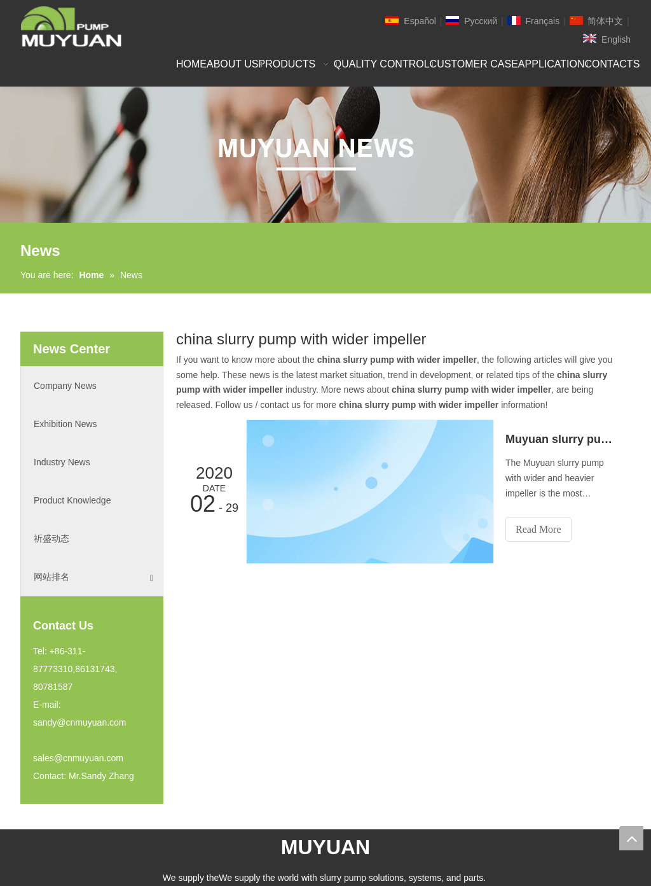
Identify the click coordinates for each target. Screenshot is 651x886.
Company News (65, 386)
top (631, 838)
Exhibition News (65, 424)
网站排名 (93, 577)
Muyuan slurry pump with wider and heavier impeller (561, 439)
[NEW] (325, 154)
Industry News (62, 462)
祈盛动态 (51, 538)
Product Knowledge (72, 500)
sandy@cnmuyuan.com (80, 722)
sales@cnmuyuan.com (78, 758)
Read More (538, 529)
